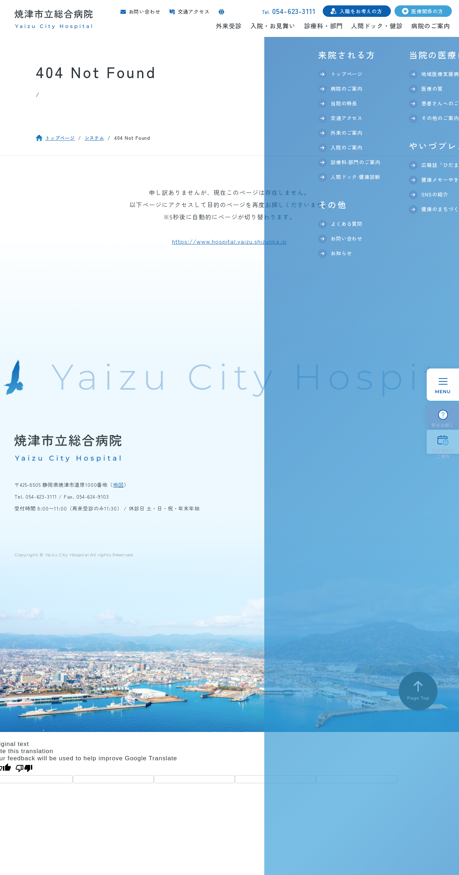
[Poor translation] (24, 768)
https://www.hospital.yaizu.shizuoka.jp (229, 241)
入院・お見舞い (272, 25)
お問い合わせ (145, 11)
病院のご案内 (430, 25)
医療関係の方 (427, 11)
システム (94, 137)
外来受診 (229, 25)
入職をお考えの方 (361, 11)
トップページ (60, 137)
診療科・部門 (323, 25)
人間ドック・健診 (377, 25)
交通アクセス (194, 11)
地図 (118, 484)
